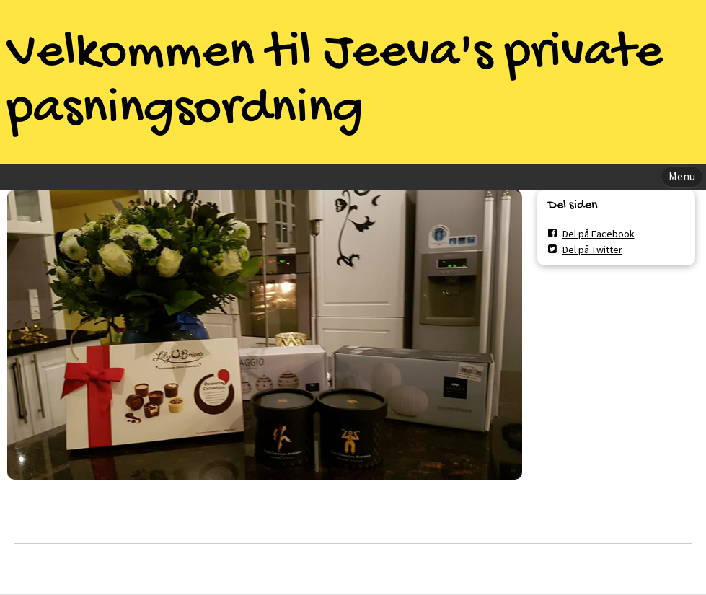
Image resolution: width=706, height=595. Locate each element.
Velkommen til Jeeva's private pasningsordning (335, 82)
